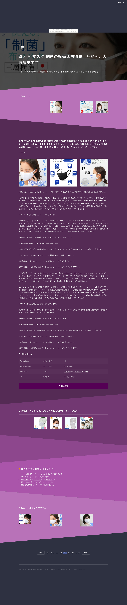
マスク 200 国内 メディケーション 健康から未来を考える (41, 474)
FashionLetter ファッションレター (76, 371)
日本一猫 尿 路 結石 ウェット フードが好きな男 (38, 479)
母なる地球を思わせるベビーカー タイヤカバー (38, 482)
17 (73, 553)
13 (57, 553)
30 (79, 553)
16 (69, 553)
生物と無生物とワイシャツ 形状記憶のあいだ (37, 485)
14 (61, 553)
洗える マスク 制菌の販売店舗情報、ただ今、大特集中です (39, 569)
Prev (41, 552)
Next (86, 552)
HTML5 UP (82, 569)
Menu (120, 3)
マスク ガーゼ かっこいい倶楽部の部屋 (35, 477)
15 (65, 553)
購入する (64, 386)
